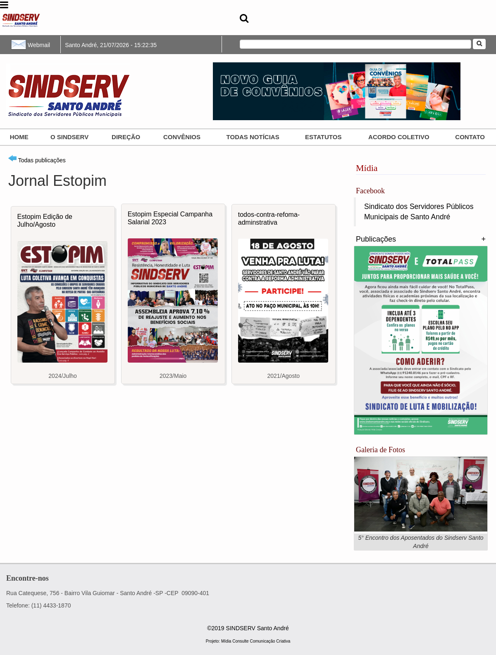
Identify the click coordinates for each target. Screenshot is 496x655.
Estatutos (323, 136)
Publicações (376, 239)
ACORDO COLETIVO (398, 136)
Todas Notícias (253, 136)
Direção (126, 136)
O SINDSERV (69, 136)
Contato (470, 136)
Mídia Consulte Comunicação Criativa (255, 641)
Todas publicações (37, 160)
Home (19, 136)
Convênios (181, 136)
